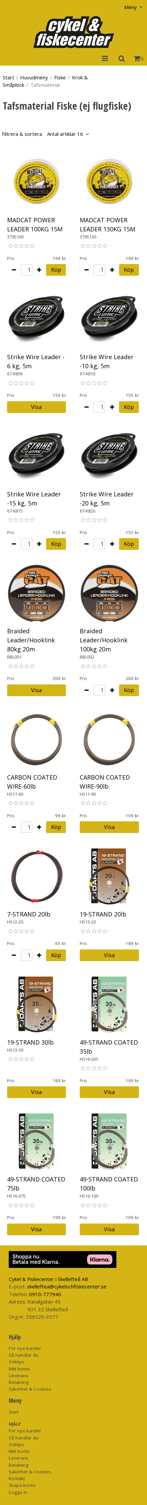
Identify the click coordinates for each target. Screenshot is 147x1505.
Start (8, 77)
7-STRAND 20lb (28, 914)
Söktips (16, 1362)
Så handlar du (23, 1355)
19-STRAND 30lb (30, 1042)
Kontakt (17, 1478)
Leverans (18, 1375)
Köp (56, 269)
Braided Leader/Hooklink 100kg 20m (103, 640)
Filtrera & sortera (42, 133)
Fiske (60, 77)
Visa (36, 407)
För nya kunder (25, 1348)
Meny (130, 7)
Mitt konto (19, 1369)
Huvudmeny (34, 77)
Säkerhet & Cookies (30, 1389)
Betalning (19, 1382)
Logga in (18, 1492)
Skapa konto (22, 1485)
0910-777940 (45, 1294)
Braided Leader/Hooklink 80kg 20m (31, 640)
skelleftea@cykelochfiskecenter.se (67, 1286)
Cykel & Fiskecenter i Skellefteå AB (48, 1279)
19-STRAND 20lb (103, 914)
